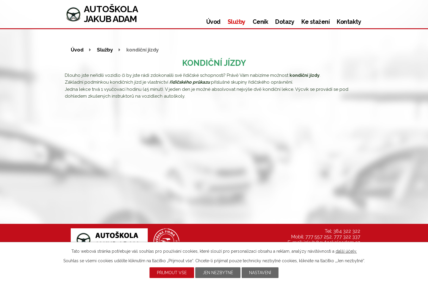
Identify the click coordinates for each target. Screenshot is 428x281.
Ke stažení (315, 21)
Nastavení (260, 272)
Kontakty (349, 21)
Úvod (213, 21)
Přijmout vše (172, 272)
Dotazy (284, 21)
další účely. (346, 251)
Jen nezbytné (218, 272)
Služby (237, 21)
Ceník (260, 21)
